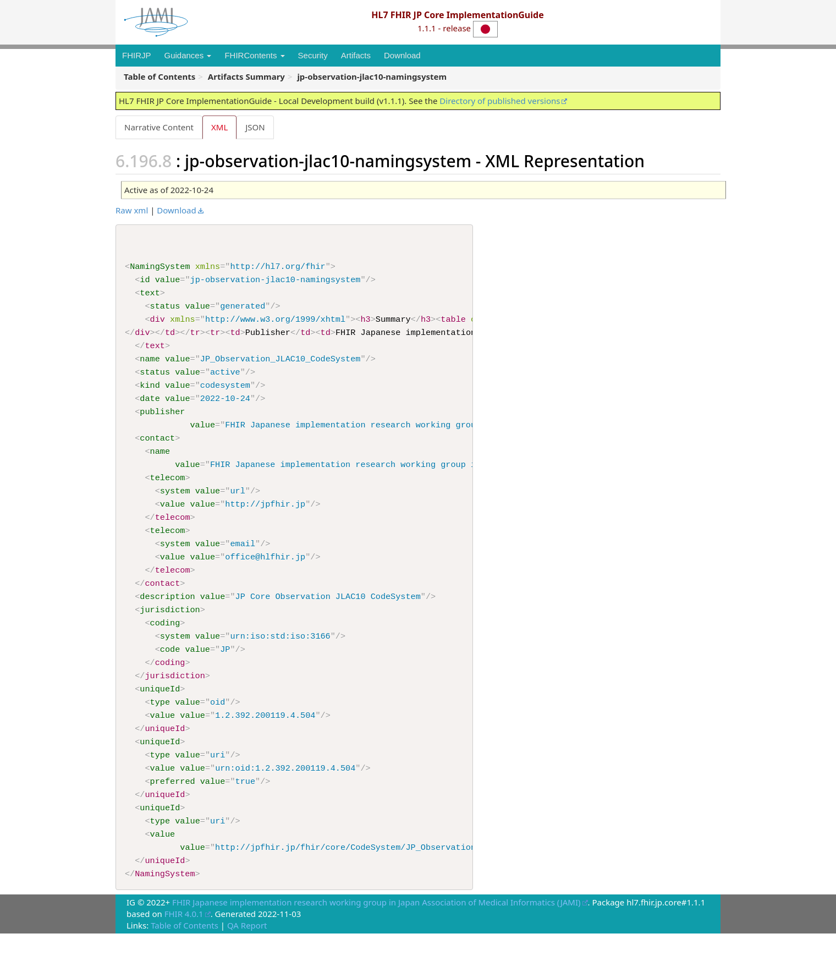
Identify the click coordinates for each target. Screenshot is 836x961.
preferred (172, 804)
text (150, 295)
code (170, 666)
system (175, 501)
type (160, 721)
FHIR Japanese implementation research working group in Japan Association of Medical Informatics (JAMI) (376, 929)
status (165, 309)
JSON (257, 127)
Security (313, 55)
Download (402, 55)
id (145, 281)
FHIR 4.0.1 (184, 941)
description (167, 611)
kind (150, 391)
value (167, 281)
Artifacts (356, 55)
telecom (167, 487)
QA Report (247, 952)
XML (220, 127)
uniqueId (160, 707)
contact (157, 446)
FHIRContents (254, 55)
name (150, 364)
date (150, 405)
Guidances (188, 55)
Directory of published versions (499, 100)
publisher (162, 419)
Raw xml (132, 210)
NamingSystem (160, 267)
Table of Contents (184, 952)
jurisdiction (170, 625)
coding (165, 639)
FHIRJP (136, 55)
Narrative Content (159, 127)
